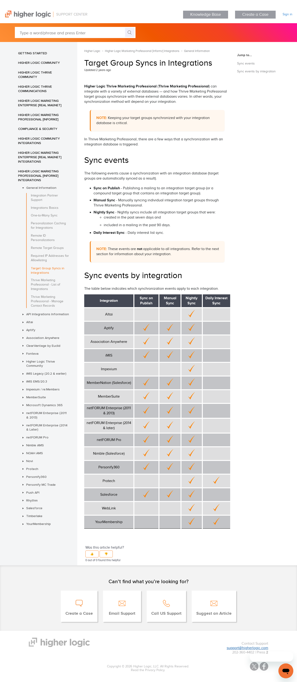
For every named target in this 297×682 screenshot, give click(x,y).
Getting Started (32, 53)
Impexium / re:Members (43, 389)
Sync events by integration (256, 71)
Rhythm (32, 500)
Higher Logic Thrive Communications (35, 88)
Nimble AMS (35, 445)
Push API (32, 492)
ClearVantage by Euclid (43, 345)
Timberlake (34, 516)
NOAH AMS (34, 453)
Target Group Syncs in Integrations (47, 270)
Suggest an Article (214, 613)
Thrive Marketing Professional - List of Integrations (45, 284)
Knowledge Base (205, 14)
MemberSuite (36, 397)
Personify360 (36, 476)
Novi (29, 461)
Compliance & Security (37, 128)
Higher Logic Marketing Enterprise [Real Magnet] (39, 102)
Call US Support (166, 613)
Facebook (264, 666)
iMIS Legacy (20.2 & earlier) (46, 373)
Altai (29, 322)
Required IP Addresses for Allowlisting (50, 258)
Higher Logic (92, 51)
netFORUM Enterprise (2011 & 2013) (46, 415)
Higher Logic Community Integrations (39, 140)
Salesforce (34, 508)
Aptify (30, 330)
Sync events (246, 63)
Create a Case (255, 14)
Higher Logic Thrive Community (35, 74)
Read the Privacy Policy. (148, 670)
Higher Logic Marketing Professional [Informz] (38, 117)
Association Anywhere (42, 337)
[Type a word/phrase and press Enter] (75, 32)
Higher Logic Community (39, 62)
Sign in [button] (287, 14)
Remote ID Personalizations (43, 238)
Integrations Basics (44, 208)
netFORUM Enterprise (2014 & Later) (47, 427)
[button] (92, 553)
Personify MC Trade (41, 484)
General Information (41, 187)
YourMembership (38, 523)
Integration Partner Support (44, 198)
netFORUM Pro (37, 437)
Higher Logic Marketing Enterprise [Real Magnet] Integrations (39, 157)
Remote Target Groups (47, 248)
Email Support (122, 613)
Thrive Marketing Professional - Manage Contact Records (47, 301)
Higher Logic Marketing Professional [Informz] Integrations (38, 175)
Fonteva (32, 353)
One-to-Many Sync (44, 215)
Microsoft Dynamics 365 (44, 405)
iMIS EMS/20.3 (36, 381)
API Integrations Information (47, 314)
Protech (32, 468)
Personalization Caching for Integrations (48, 226)
